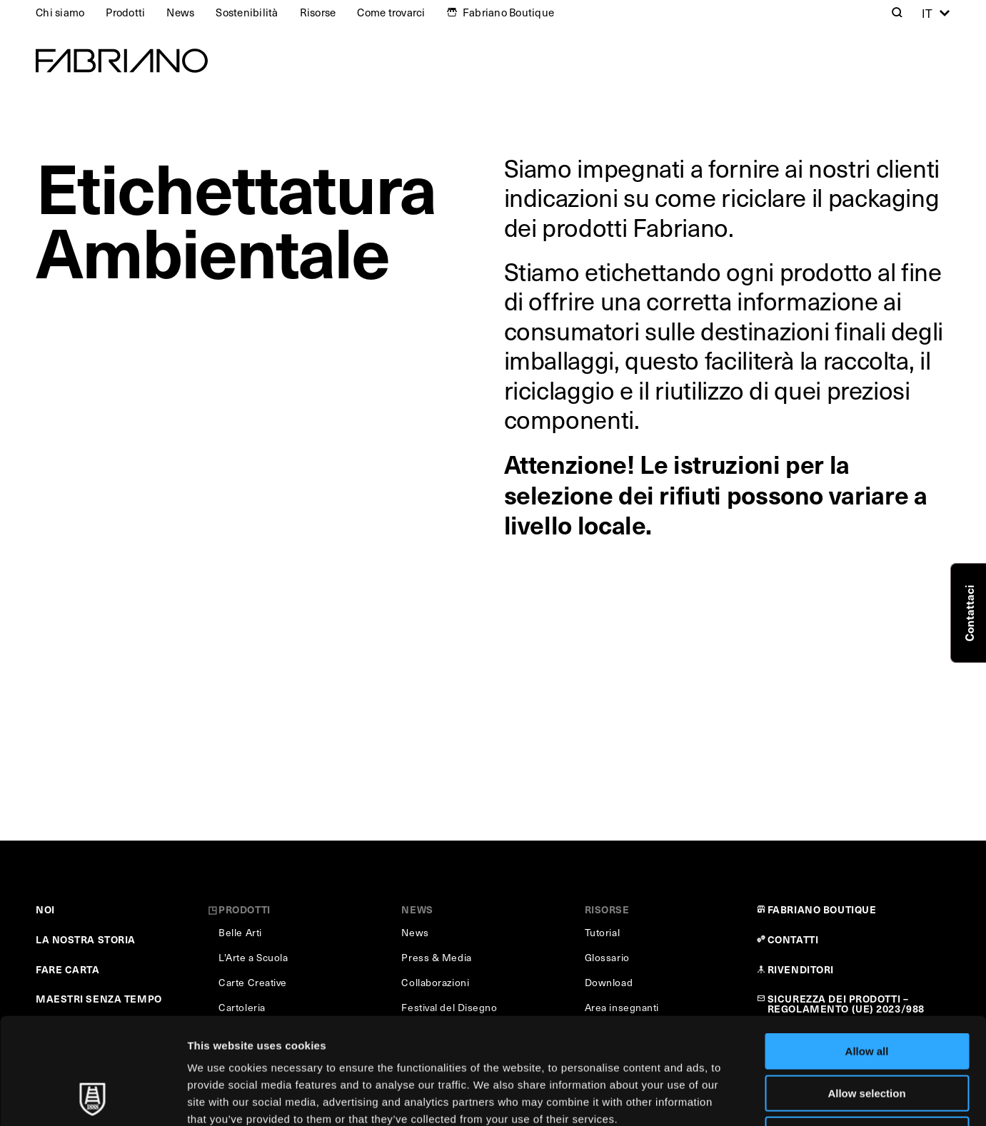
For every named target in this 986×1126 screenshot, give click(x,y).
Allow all (867, 951)
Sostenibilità (247, 12)
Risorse (318, 12)
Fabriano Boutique (508, 12)
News (180, 12)
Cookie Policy (652, 1036)
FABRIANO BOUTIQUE (822, 909)
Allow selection (866, 994)
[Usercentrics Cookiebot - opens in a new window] (92, 1098)
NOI (45, 909)
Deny (867, 1035)
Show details (749, 1098)
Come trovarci (391, 12)
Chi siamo (60, 12)
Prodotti (125, 12)
